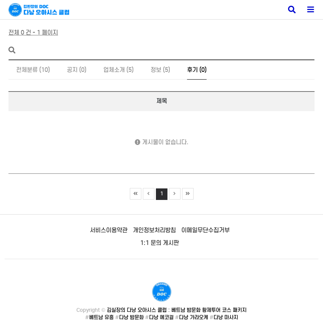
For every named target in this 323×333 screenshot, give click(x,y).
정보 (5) (160, 69)
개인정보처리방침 (154, 230)
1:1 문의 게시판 (159, 242)
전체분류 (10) (33, 69)
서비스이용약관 (109, 230)
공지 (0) (76, 69)
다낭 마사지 (226, 317)
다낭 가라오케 (193, 317)
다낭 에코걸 (161, 317)
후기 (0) (197, 69)
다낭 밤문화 (131, 317)
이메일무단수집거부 (205, 230)
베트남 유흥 (101, 317)
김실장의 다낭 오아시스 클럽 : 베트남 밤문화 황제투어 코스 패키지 (177, 310)
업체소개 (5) (118, 69)
